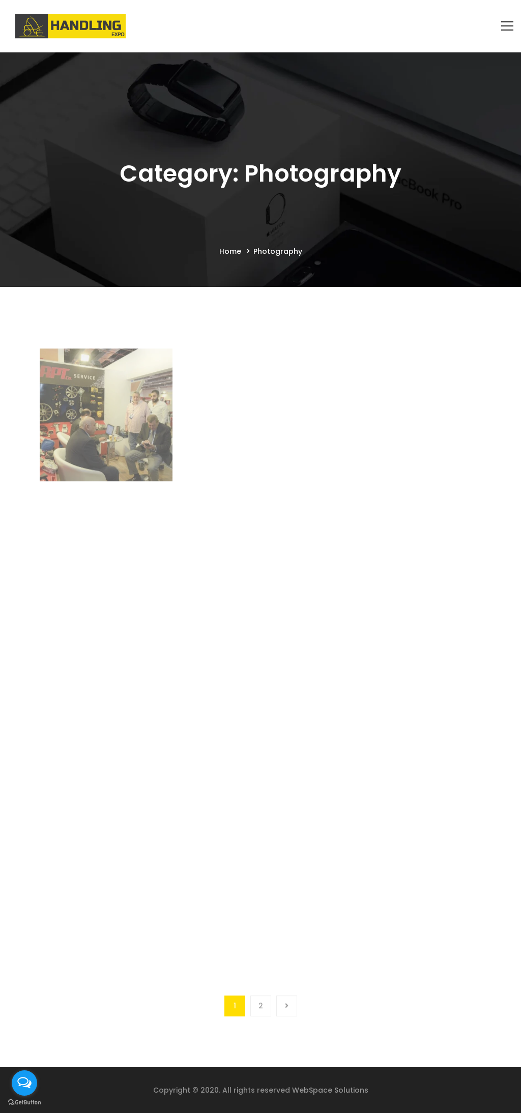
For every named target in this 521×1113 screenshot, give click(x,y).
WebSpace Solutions (330, 1090)
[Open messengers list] (24, 1083)
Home (230, 251)
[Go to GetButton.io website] (24, 1102)
